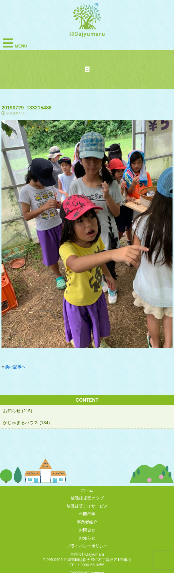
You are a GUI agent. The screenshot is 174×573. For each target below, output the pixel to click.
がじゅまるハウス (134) (26, 422)
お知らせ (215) (17, 410)
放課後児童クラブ (87, 498)
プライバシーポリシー (87, 546)
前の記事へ (15, 367)
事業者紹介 (87, 522)
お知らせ (87, 538)
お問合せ (87, 530)
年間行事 (87, 514)
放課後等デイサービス (87, 506)
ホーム (87, 490)
